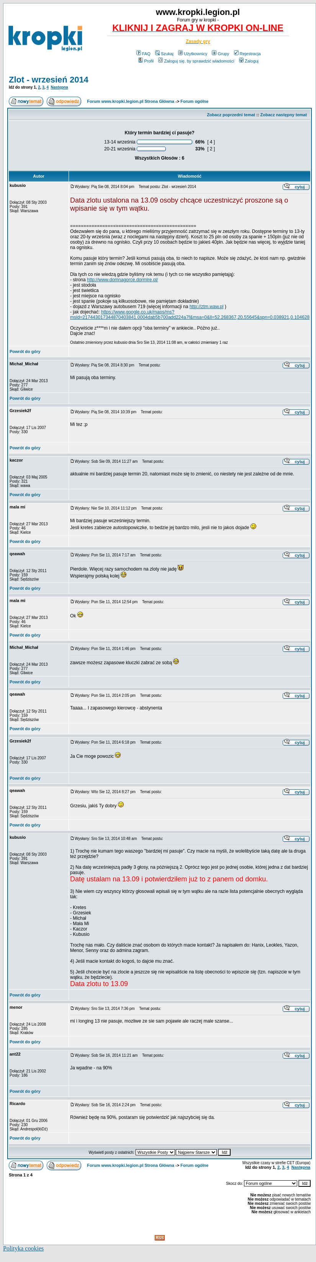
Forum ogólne (194, 101)
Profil (146, 61)
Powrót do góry (25, 351)
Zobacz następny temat (283, 114)
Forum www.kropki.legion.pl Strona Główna (130, 101)
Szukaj (164, 53)
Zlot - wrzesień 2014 (48, 79)
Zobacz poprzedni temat (231, 114)
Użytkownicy (192, 53)
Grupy (220, 53)
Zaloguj (249, 61)
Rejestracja (247, 53)
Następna (59, 87)
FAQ (143, 53)
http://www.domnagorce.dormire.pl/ (122, 279)
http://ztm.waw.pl (207, 306)
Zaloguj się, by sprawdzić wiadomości (196, 61)
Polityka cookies (23, 1248)
